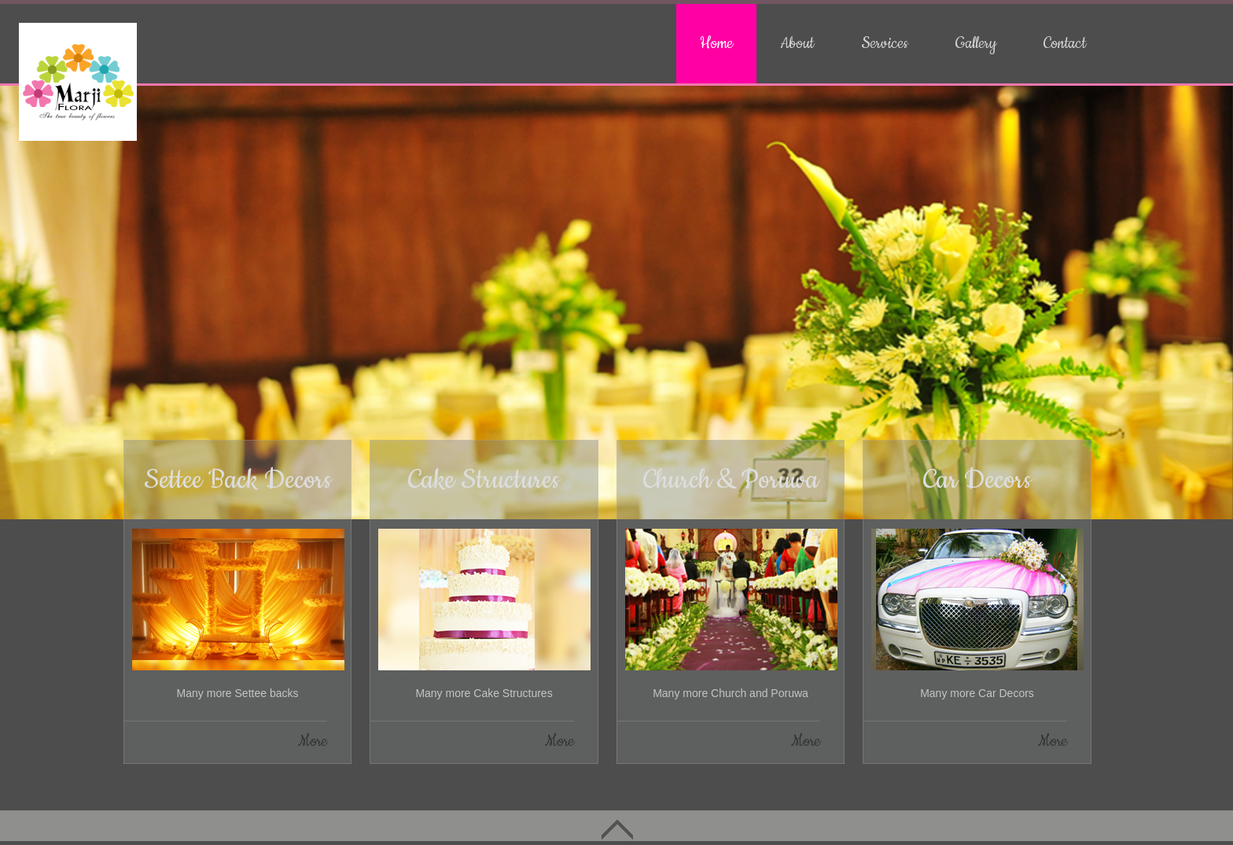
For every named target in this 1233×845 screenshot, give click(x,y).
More (312, 741)
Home (716, 43)
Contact (1064, 43)
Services (884, 43)
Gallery (975, 43)
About (797, 43)
